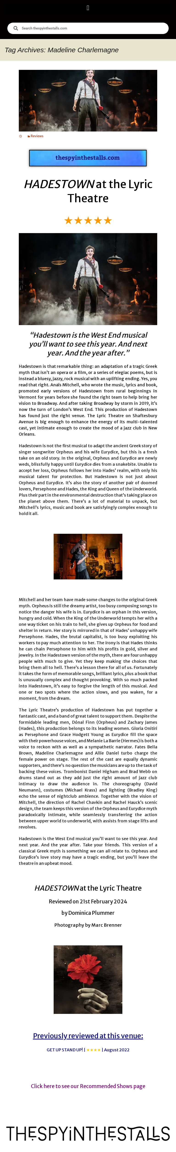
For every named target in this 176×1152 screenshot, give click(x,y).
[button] (88, 8)
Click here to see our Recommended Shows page (88, 1086)
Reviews (37, 136)
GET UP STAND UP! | (88, 1049)
